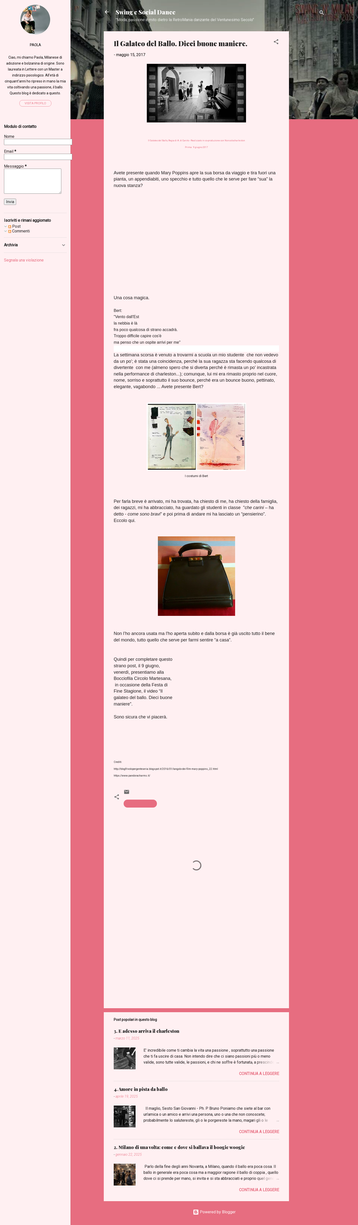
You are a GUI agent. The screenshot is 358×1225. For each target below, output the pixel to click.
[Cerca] (322, 13)
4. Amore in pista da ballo (141, 1089)
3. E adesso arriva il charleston (146, 1031)
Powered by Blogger (214, 1212)
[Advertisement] (309, 105)
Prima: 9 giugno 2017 (196, 147)
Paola (35, 45)
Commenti (19, 231)
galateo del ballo (140, 803)
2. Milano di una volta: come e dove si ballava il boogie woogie (179, 1147)
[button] (276, 42)
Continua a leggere (259, 1073)
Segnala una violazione (24, 260)
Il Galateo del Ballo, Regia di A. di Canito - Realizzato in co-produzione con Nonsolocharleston (196, 140)
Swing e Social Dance (146, 12)
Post (14, 226)
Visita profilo (35, 103)
